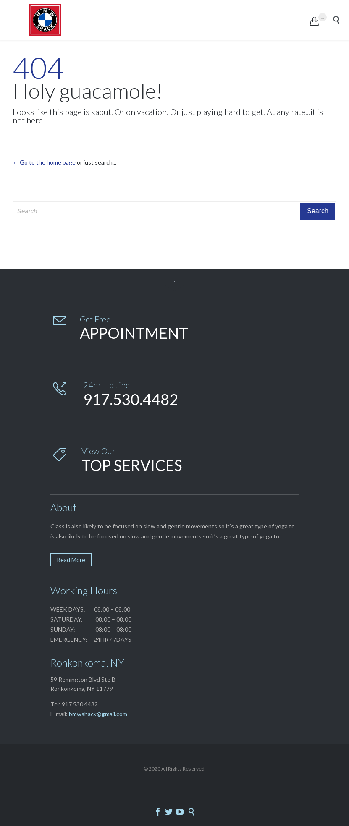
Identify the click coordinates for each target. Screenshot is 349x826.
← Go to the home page (44, 162)
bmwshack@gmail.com (98, 713)
